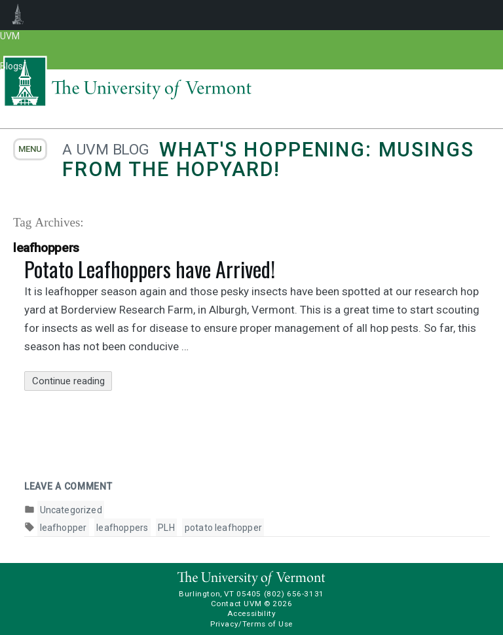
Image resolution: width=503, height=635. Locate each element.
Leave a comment (68, 486)
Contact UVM (236, 603)
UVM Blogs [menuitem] (18, 15)
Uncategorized (71, 510)
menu (30, 149)
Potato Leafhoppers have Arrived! (149, 268)
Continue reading (72, 381)
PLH (166, 527)
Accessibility (251, 613)
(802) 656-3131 (294, 593)
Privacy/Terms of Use (251, 623)
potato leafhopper (223, 527)
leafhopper (63, 527)
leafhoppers (122, 527)
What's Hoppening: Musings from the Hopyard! (268, 159)
